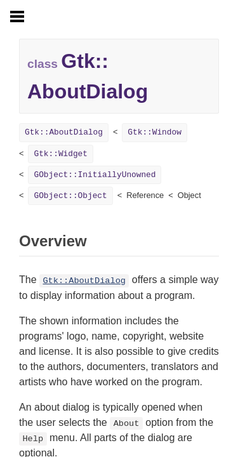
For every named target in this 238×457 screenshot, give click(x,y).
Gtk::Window (154, 132)
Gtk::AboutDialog (64, 132)
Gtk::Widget (60, 154)
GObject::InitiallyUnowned (94, 175)
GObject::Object (70, 196)
